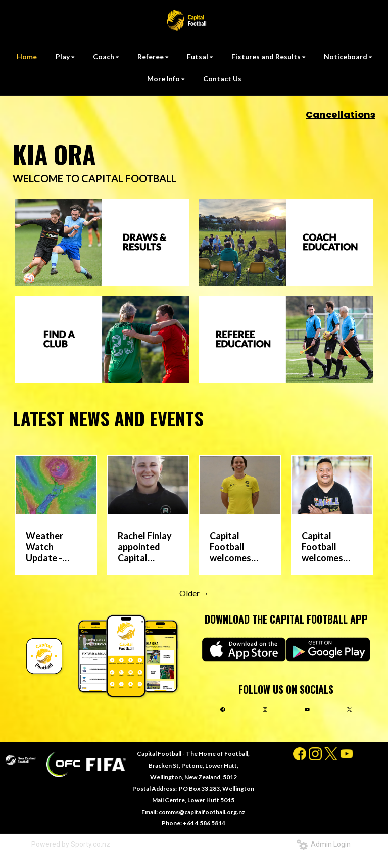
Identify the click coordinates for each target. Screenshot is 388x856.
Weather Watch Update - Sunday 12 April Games (50, 546)
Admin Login (324, 844)
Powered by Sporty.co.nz (70, 844)
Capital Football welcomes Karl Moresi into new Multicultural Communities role (329, 546)
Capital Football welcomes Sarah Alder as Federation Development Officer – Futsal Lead (236, 546)
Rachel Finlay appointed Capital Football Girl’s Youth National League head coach (145, 546)
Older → (194, 593)
